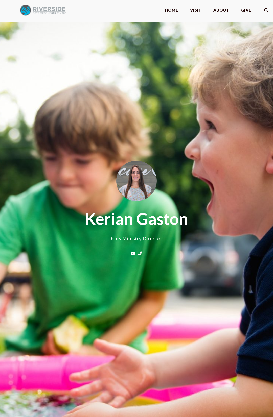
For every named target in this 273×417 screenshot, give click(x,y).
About (221, 10)
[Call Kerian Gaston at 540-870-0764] (140, 253)
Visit (195, 10)
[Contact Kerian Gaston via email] (133, 253)
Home (171, 10)
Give (246, 10)
